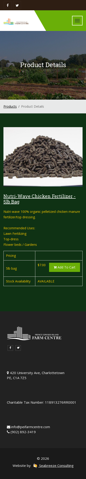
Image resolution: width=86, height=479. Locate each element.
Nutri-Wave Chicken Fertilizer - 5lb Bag (39, 199)
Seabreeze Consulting (53, 465)
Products (10, 106)
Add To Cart (64, 267)
